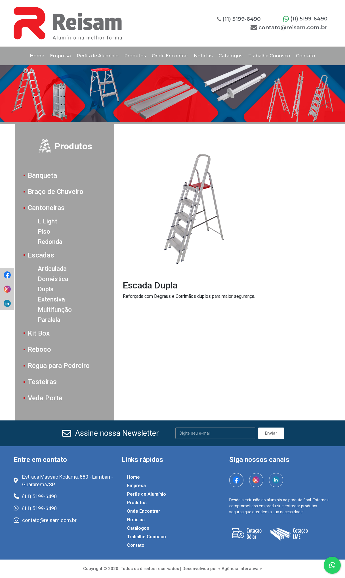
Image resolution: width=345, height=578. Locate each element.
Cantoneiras (46, 208)
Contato (305, 55)
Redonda (50, 241)
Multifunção (55, 309)
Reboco (39, 349)
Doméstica (53, 278)
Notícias (203, 55)
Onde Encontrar (170, 55)
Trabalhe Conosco (269, 55)
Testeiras (42, 382)
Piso (44, 231)
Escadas (41, 255)
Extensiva (51, 299)
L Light (47, 221)
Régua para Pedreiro (59, 366)
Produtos (135, 55)
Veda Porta (45, 398)
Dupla (46, 289)
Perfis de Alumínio (98, 55)
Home (37, 55)
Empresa (60, 55)
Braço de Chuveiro (55, 192)
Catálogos (230, 55)
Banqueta (42, 175)
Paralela (49, 319)
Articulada (52, 268)
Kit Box (39, 333)
